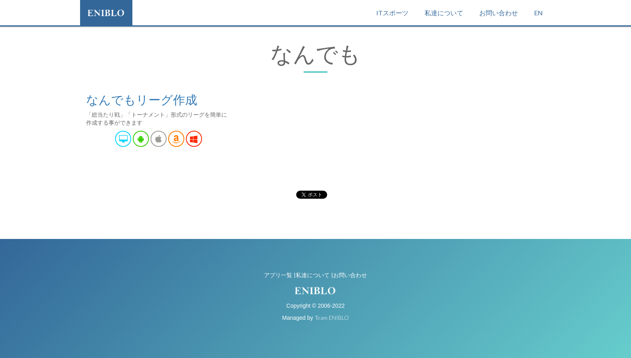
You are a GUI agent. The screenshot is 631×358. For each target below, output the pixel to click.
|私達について (312, 275)
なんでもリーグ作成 (141, 99)
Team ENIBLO (332, 317)
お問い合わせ (498, 12)
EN (538, 12)
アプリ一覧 (278, 275)
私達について (444, 12)
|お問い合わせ (349, 275)
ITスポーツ (392, 12)
